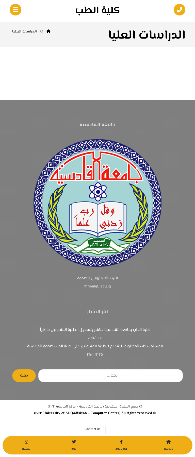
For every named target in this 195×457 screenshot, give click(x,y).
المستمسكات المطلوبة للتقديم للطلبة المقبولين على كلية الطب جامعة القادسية (95, 346)
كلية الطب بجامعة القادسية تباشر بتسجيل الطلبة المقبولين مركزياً (95, 330)
